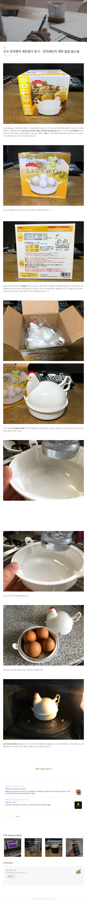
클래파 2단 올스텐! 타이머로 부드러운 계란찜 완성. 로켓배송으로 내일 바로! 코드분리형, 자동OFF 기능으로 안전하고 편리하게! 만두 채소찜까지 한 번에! (37, 793)
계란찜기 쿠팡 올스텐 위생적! (15, 789)
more (82, 836)
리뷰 (4, 48)
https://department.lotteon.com (15, 800)
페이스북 (39, 827)
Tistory (53, 898)
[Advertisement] (43, 516)
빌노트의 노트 (43, 14)
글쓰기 (34, 38)
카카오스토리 (43, 827)
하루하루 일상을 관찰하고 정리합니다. (16, 873)
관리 (53, 38)
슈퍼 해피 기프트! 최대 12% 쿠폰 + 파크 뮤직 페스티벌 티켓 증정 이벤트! (28, 805)
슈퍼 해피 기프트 (11, 802)
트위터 (48, 827)
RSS (46, 38)
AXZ (43, 898)
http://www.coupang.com (13, 786)
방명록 (40, 38)
